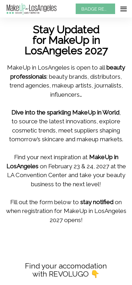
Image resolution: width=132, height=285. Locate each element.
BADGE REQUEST (98, 9)
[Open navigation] (123, 9)
